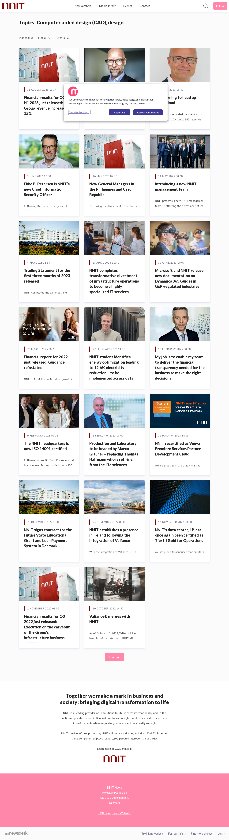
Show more (114, 657)
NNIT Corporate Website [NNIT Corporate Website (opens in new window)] (114, 813)
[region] (116, 102)
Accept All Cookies (148, 112)
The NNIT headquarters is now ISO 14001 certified (46, 446)
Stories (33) (26, 38)
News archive (82, 5)
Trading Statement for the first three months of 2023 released (47, 275)
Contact (145, 5)
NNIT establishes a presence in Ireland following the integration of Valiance (113, 535)
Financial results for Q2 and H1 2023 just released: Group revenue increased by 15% (48, 105)
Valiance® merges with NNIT (109, 619)
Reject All (119, 112)
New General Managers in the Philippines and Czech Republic (111, 189)
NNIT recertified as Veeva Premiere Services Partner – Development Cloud (179, 448)
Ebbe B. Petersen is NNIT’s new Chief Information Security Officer (47, 189)
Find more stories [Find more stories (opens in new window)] (202, 833)
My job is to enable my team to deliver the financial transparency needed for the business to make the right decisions (180, 368)
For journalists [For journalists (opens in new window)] (177, 833)
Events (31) (63, 38)
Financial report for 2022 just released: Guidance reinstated (46, 362)
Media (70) (44, 38)
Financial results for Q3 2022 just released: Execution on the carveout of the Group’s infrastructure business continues (47, 629)
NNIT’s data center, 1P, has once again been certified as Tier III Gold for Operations (179, 535)
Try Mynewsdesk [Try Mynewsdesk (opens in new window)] (152, 833)
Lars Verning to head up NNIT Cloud (175, 100)
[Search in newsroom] (205, 5)
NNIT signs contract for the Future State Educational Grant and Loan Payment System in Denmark (48, 537)
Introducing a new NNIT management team (176, 187)
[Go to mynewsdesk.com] (16, 833)
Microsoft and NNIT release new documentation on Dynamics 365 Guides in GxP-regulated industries (179, 278)
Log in (221, 833)
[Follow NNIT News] (220, 6)
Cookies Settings (79, 112)
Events (127, 5)
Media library (107, 5)
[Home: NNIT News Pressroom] (13, 5)
